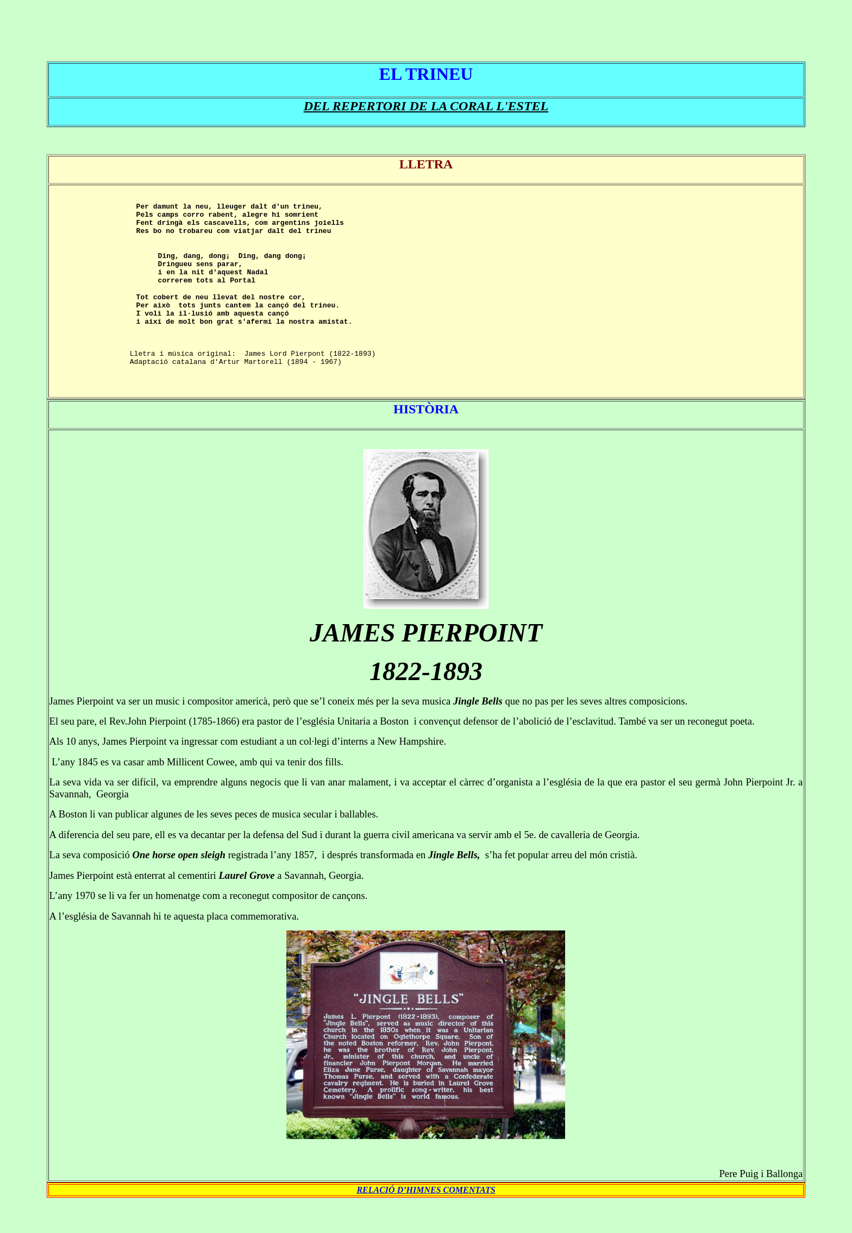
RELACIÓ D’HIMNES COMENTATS (425, 1220)
